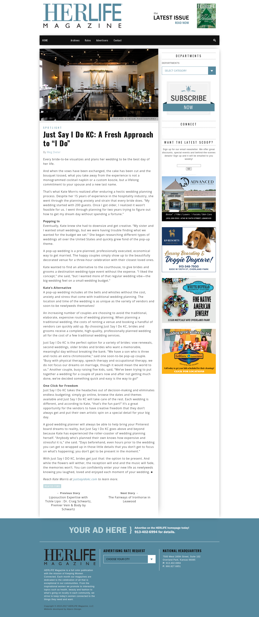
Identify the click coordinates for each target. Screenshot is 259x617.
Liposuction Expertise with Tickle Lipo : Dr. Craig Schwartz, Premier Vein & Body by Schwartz (68, 503)
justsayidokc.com (85, 479)
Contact (118, 40)
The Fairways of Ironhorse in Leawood (129, 499)
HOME (45, 40)
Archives (75, 40)
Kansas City (59, 40)
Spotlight (52, 127)
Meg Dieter (54, 152)
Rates (88, 40)
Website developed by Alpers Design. (63, 609)
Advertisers (102, 40)
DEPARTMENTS (171, 63)
